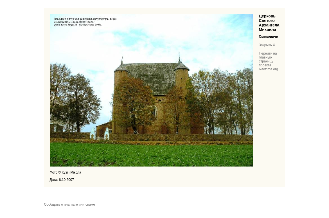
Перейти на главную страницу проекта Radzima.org (268, 61)
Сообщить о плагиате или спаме (69, 204)
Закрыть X (267, 45)
